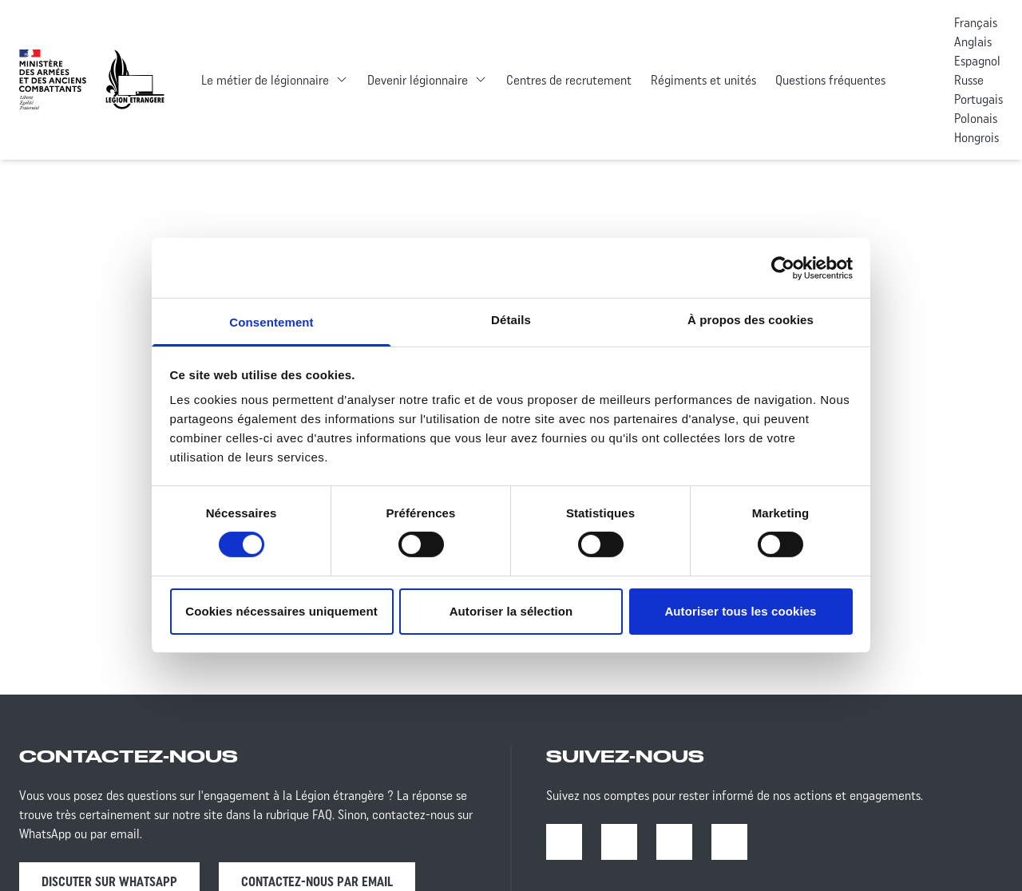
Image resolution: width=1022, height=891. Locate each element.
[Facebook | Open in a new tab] (564, 842)
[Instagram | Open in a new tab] (619, 842)
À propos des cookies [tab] (750, 320)
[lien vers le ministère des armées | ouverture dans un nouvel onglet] (52, 79)
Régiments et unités (703, 79)
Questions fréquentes (830, 79)
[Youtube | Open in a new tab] (674, 842)
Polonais (975, 118)
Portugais (978, 99)
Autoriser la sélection (511, 611)
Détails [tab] (511, 320)
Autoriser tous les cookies (740, 611)
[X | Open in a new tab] (729, 842)
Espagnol (977, 60)
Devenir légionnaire (417, 80)
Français (975, 22)
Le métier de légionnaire (265, 80)
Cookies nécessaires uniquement (281, 611)
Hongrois (976, 137)
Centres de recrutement (569, 79)
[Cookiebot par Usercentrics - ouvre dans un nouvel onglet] (783, 267)
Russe (969, 80)
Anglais (973, 41)
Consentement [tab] (271, 322)
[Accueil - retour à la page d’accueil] (134, 79)
